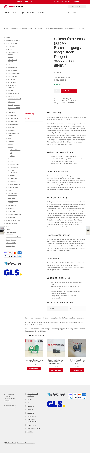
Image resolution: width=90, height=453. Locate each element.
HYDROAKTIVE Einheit (14, 99)
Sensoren (24, 28)
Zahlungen (31, 413)
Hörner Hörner (12, 96)
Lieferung (41, 13)
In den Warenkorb (69, 91)
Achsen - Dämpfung (15, 150)
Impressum (31, 406)
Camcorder (13, 159)
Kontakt (30, 399)
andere (10, 49)
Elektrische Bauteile (15, 28)
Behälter (8, 37)
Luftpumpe (11, 127)
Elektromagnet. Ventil (14, 73)
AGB (14, 13)
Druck (11, 161)
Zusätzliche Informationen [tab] (33, 119)
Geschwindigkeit (14, 164)
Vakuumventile (12, 205)
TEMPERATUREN (15, 184)
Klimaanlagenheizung (14, 105)
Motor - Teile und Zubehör (13, 237)
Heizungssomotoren (14, 93)
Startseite (7, 13)
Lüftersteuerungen (13, 124)
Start (7, 28)
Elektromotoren (12, 76)
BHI (9, 64)
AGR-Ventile (11, 46)
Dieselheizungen (12, 67)
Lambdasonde (12, 115)
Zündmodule (11, 217)
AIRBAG (30, 28)
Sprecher (10, 190)
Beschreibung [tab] (29, 114)
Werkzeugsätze (10, 246)
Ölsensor (12, 175)
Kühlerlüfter (11, 112)
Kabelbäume (11, 102)
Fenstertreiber (12, 82)
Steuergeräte (11, 198)
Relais (9, 138)
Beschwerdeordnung (34, 428)
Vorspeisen (11, 208)
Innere (7, 226)
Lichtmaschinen (12, 121)
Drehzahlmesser (12, 70)
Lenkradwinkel (14, 167)
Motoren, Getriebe (11, 240)
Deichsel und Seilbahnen (13, 40)
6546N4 (64, 103)
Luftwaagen (11, 130)
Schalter (10, 144)
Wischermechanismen (14, 214)
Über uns (30, 432)
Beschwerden (32, 416)
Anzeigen (10, 57)
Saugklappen (11, 141)
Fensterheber (11, 79)
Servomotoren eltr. (13, 187)
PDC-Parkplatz (14, 178)
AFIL (11, 153)
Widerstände (11, 211)
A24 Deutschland (10, 443)
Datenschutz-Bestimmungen (26, 443)
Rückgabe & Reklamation (26, 13)
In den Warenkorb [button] (34, 368)
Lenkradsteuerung (13, 118)
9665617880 (70, 103)
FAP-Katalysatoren (11, 223)
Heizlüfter (10, 90)
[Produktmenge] (57, 91)
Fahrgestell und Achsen (13, 220)
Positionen (13, 181)
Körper (8, 229)
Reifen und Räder (11, 243)
